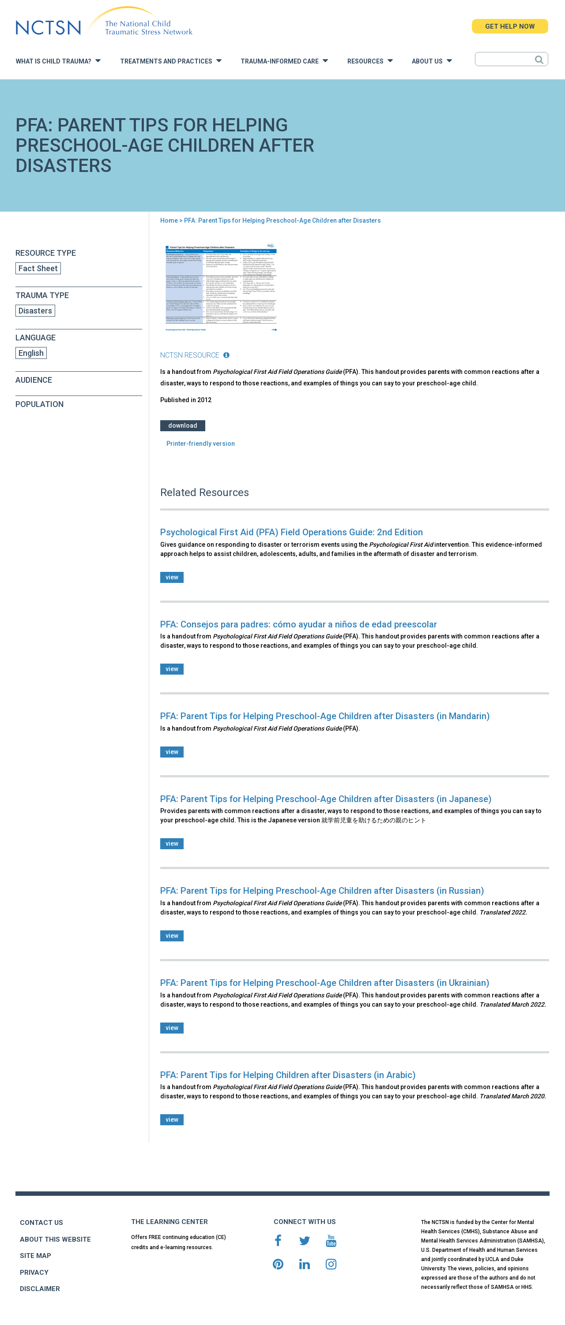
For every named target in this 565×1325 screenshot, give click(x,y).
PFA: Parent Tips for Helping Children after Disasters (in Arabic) (288, 1075)
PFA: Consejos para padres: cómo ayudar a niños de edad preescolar (298, 624)
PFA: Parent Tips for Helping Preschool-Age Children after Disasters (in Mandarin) (325, 716)
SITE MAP (35, 1256)
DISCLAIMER (40, 1289)
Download (182, 425)
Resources (370, 60)
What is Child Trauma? (58, 60)
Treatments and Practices (171, 60)
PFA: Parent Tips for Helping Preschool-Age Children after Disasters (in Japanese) (326, 799)
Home (169, 220)
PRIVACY (34, 1272)
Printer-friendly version (200, 443)
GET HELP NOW (510, 26)
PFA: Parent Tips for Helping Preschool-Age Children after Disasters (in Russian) (322, 890)
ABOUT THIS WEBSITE (55, 1239)
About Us (432, 60)
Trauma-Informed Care (284, 60)
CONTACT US (41, 1223)
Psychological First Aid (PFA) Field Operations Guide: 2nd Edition (291, 532)
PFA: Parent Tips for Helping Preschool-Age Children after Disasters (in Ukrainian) (325, 983)
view (172, 577)
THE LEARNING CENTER (169, 1222)
